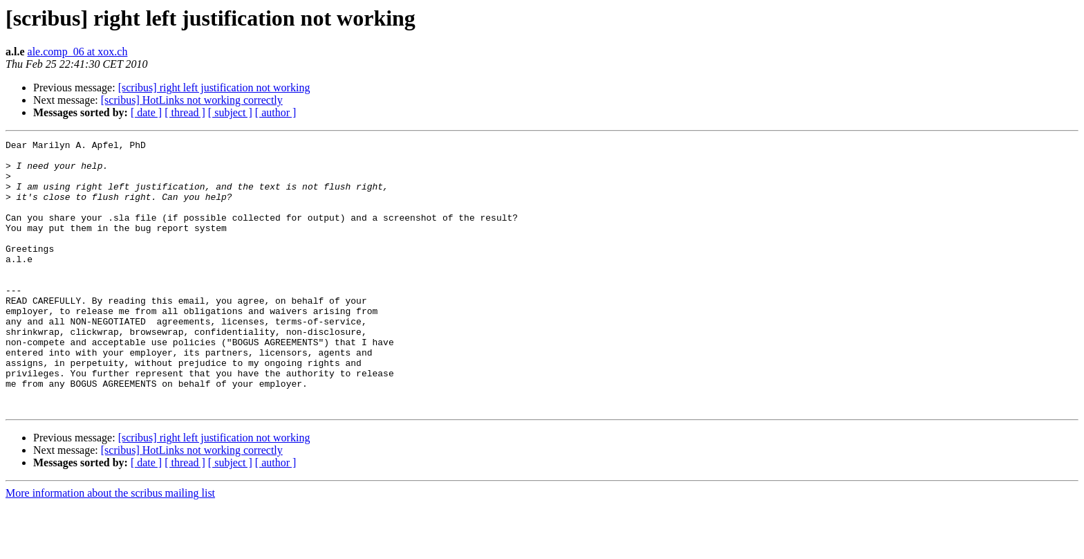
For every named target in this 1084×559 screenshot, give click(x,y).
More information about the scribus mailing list (110, 547)
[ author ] (276, 112)
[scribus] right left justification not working (214, 87)
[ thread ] (185, 112)
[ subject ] (230, 112)
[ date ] (146, 112)
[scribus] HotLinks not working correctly (192, 100)
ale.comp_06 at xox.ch (78, 51)
